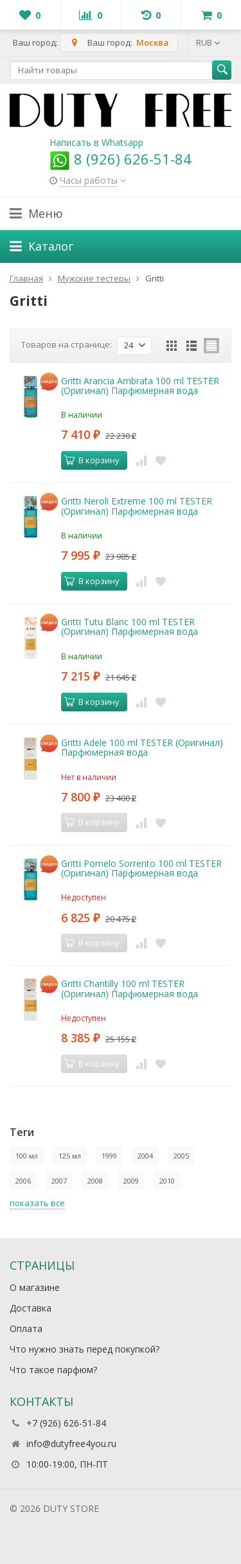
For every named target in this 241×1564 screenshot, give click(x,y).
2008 (95, 1181)
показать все (37, 1203)
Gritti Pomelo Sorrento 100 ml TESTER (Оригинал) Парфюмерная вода (141, 868)
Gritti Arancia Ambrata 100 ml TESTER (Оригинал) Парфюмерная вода (140, 385)
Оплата (26, 1328)
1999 (109, 1155)
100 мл (26, 1155)
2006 (23, 1181)
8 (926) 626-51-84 (120, 158)
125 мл (69, 1155)
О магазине (35, 1287)
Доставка (30, 1308)
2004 (145, 1155)
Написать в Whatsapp (96, 142)
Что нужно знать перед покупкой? (84, 1349)
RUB (208, 42)
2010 (167, 1181)
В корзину (92, 460)
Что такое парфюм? (53, 1370)
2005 (181, 1155)
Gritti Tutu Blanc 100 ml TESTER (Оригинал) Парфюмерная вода (129, 626)
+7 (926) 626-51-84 (66, 1423)
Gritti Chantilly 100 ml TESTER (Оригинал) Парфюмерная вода (129, 988)
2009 (131, 1181)
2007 (59, 1181)
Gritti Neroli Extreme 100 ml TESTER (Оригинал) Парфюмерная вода (136, 506)
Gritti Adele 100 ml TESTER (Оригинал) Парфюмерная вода (142, 747)
